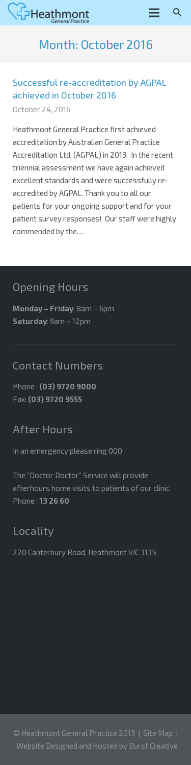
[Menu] (154, 13)
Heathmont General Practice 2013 (78, 732)
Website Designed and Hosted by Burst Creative (97, 745)
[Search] (177, 13)
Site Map (158, 732)
